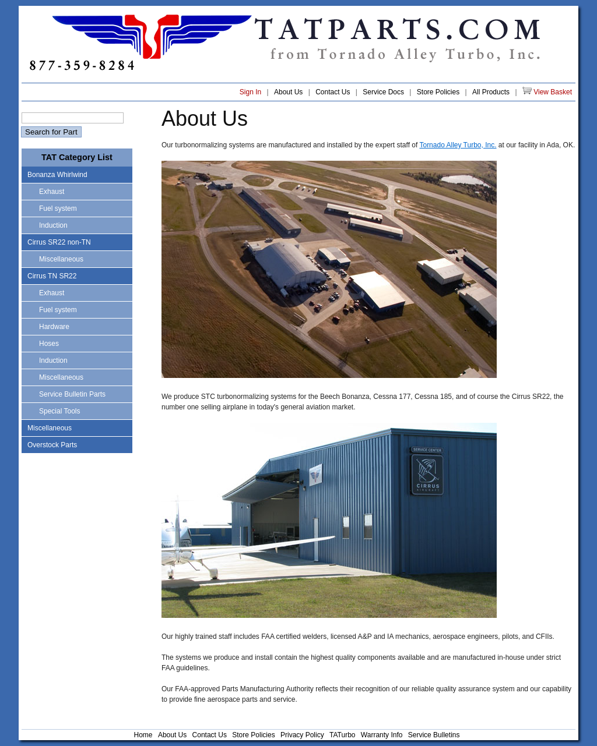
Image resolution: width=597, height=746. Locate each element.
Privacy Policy (302, 735)
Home (143, 735)
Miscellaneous (61, 259)
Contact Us (332, 92)
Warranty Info (382, 735)
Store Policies (438, 92)
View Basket (547, 91)
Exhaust (51, 192)
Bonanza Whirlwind (57, 175)
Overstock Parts (52, 445)
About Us (288, 92)
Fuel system (58, 208)
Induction (53, 225)
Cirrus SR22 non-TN (59, 242)
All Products (491, 92)
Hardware (54, 327)
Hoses (49, 344)
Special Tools (59, 411)
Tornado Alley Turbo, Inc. (457, 145)
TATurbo (342, 735)
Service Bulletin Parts (72, 394)
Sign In (250, 92)
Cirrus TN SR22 (51, 276)
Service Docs (383, 92)
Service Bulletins (434, 735)
